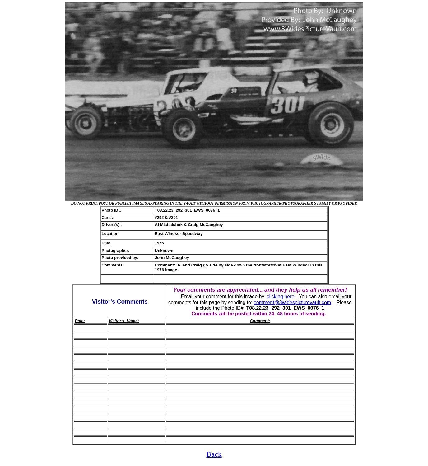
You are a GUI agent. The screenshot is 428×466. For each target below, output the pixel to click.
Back (213, 454)
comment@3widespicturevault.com (292, 302)
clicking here (280, 296)
